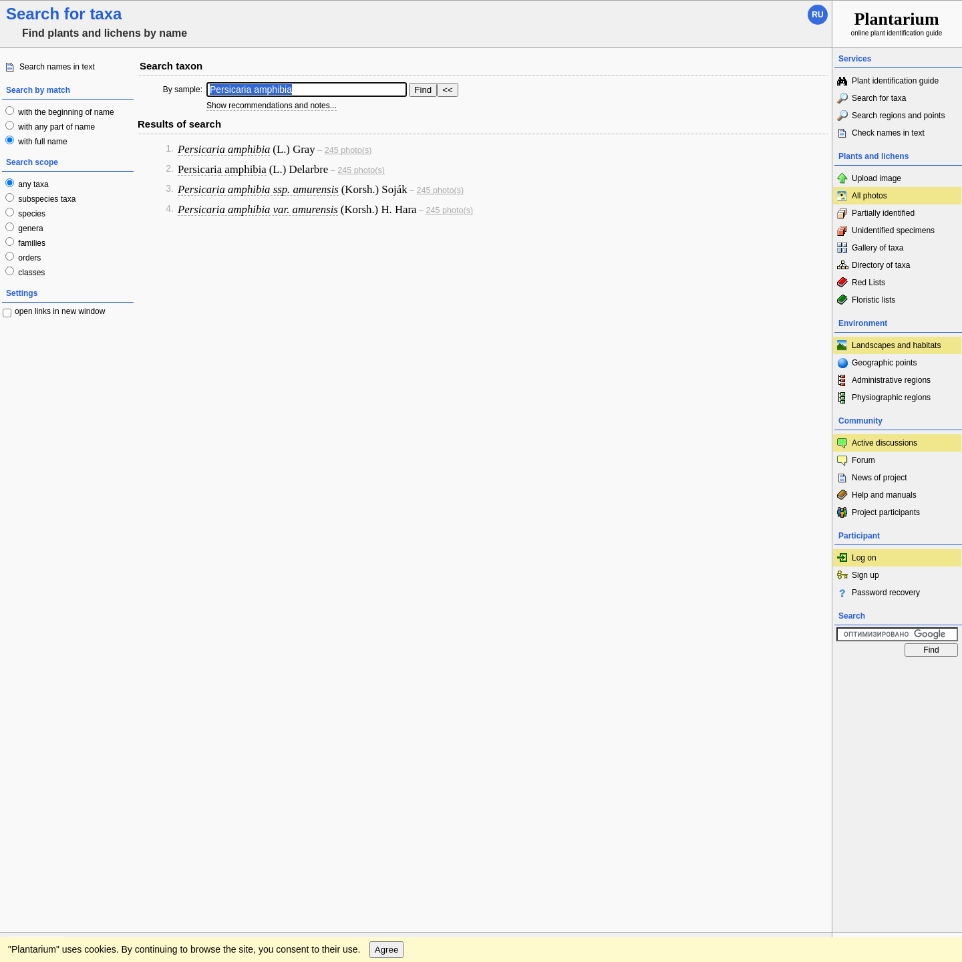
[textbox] (306, 89)
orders (28, 258)
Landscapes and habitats (896, 345)
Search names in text (57, 66)
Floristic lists (873, 300)
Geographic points (884, 362)
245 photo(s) (348, 150)
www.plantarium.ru (897, 676)
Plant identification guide (895, 81)
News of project (879, 477)
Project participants (886, 512)
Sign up (865, 575)
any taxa (32, 184)
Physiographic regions (891, 397)
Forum (863, 460)
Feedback (91, 676)
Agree (387, 703)
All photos (869, 195)
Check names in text (888, 133)
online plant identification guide (897, 23)
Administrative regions (891, 380)
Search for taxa (879, 98)
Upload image (876, 178)
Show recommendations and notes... (271, 105)
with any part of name (55, 127)
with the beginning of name (65, 112)
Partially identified (883, 213)
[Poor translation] (48, 774)
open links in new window (60, 311)
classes (30, 272)
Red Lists (868, 282)
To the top (808, 676)
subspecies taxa (45, 199)
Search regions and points (898, 115)
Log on (864, 558)
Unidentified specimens (893, 230)
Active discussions (884, 443)
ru (817, 14)
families (30, 243)
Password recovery (886, 592)
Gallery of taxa (877, 248)
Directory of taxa (881, 265)
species (30, 213)
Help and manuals (884, 495)
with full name (41, 141)
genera (29, 228)
